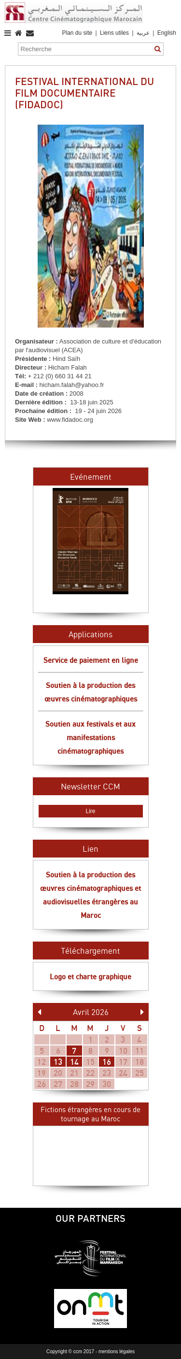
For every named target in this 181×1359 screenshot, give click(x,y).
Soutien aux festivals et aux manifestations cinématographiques (90, 737)
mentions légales (116, 1351)
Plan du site (77, 32)
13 (58, 1062)
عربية (144, 32)
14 (74, 1062)
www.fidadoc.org (70, 419)
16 (106, 1062)
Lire (90, 811)
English (166, 32)
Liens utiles (114, 32)
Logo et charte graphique (90, 976)
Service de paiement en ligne (90, 660)
